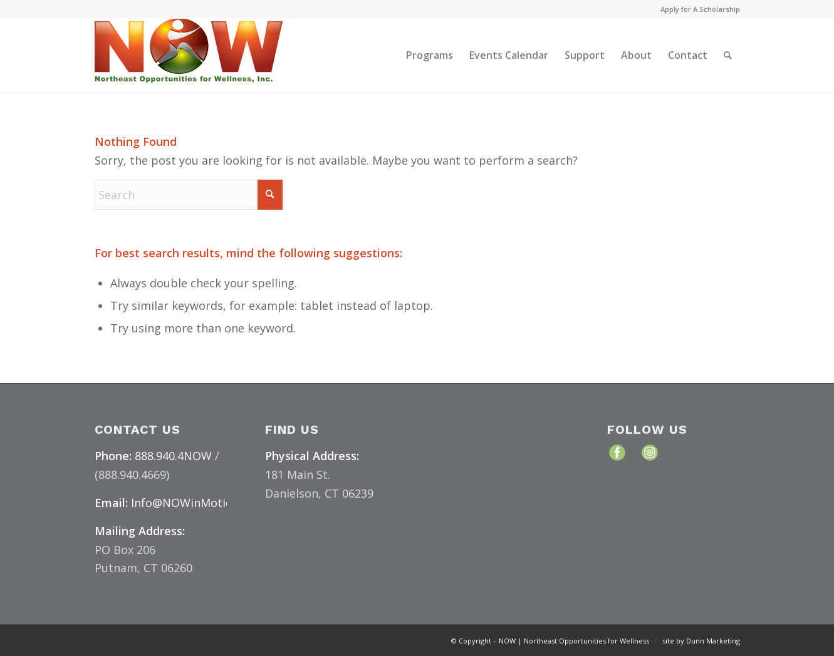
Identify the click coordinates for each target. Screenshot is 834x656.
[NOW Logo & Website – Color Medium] (189, 55)
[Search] (728, 55)
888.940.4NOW (173, 455)
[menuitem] (697, 9)
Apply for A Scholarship (700, 9)
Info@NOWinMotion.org (196, 502)
